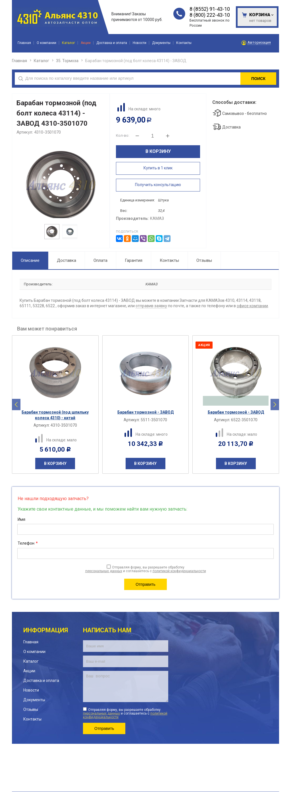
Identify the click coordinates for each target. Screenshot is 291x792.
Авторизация (259, 43)
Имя (21, 519)
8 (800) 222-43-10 (210, 15)
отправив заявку (151, 306)
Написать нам (107, 630)
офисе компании (252, 306)
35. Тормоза (67, 60)
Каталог (41, 60)
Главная (19, 60)
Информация (45, 630)
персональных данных (103, 571)
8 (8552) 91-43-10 (210, 9)
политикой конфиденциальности (179, 571)
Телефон (28, 543)
